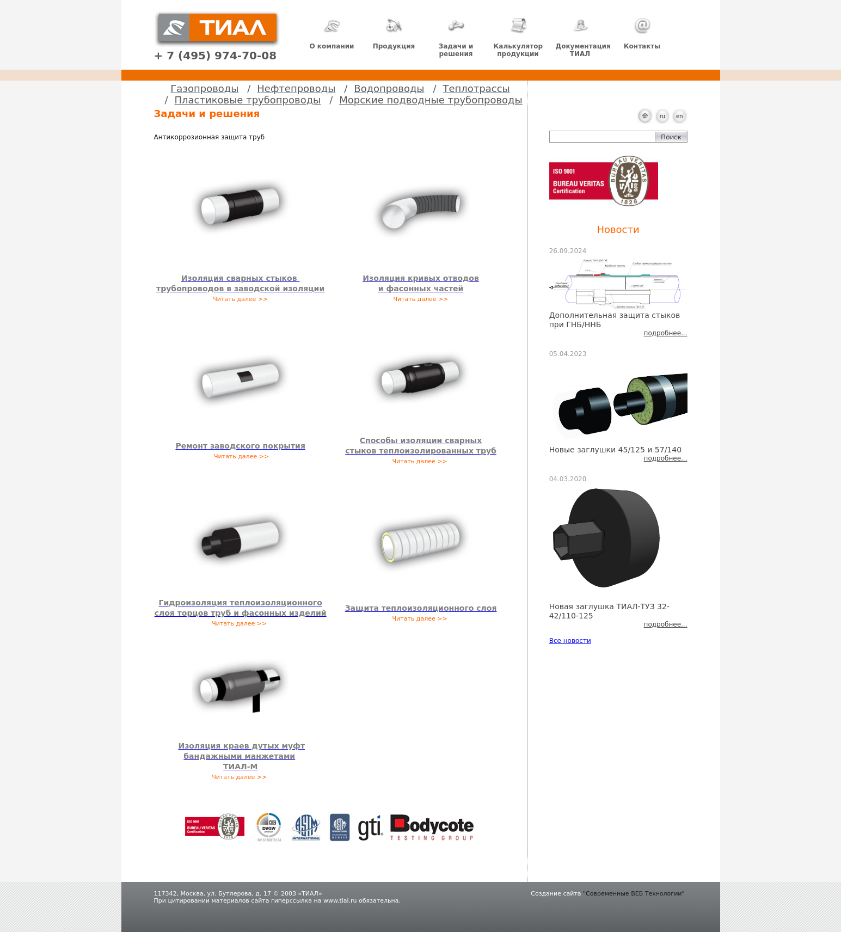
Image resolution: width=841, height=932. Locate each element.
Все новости (570, 641)
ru (662, 116)
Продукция (394, 33)
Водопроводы (389, 88)
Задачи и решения (456, 37)
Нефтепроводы (296, 88)
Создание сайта (556, 893)
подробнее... (665, 333)
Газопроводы (204, 88)
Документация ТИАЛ (583, 37)
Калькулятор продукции (518, 37)
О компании (332, 33)
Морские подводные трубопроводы (430, 100)
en (679, 116)
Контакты (642, 33)
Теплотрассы (476, 88)
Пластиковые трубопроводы (248, 100)
